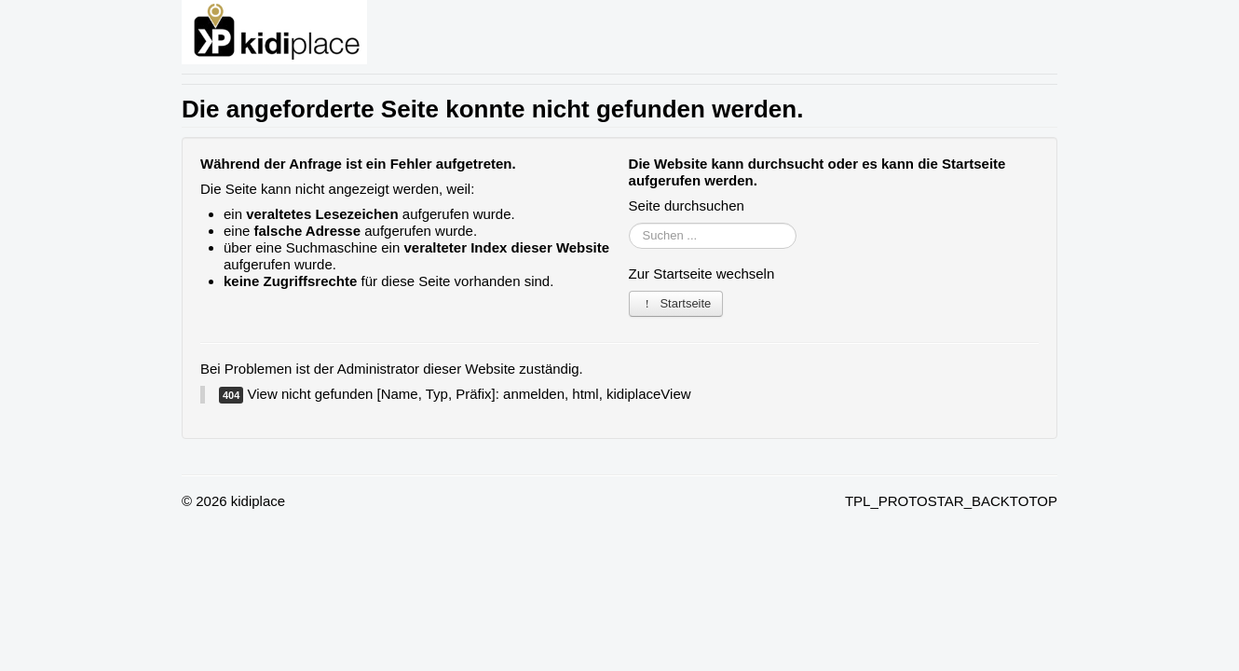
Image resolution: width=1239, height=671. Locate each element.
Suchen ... (629, 223)
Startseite (676, 303)
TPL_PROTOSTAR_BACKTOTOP (951, 501)
